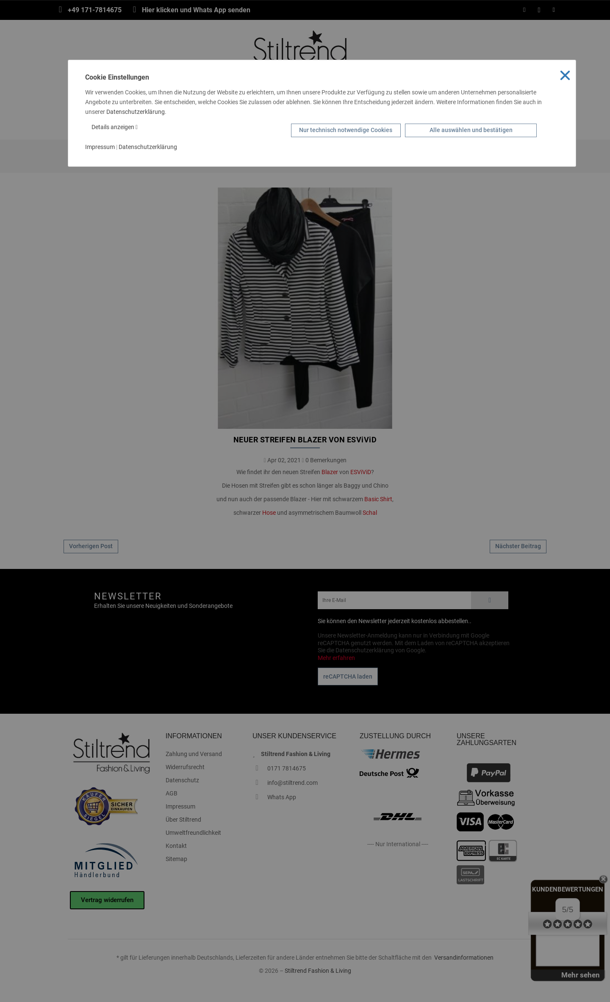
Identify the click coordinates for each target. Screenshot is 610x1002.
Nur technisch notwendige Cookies (345, 130)
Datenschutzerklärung (135, 111)
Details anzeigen (115, 127)
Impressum (100, 147)
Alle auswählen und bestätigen (471, 130)
